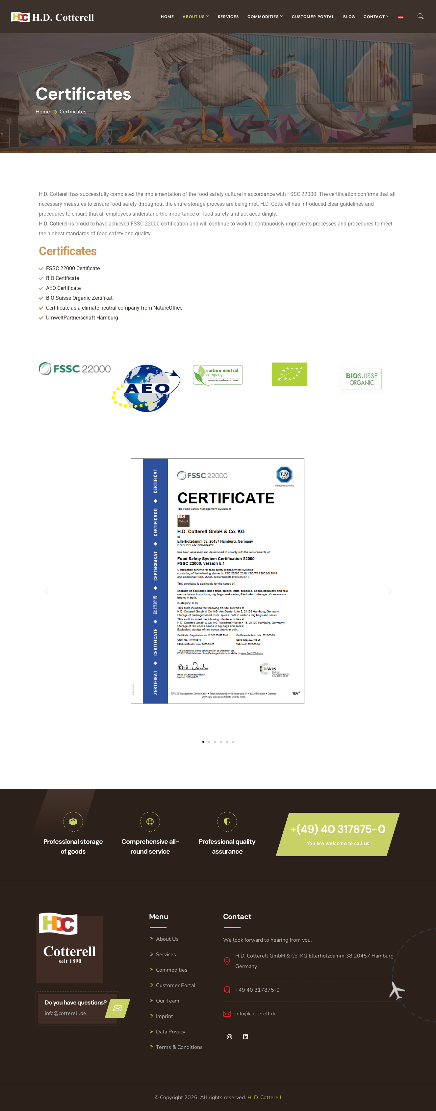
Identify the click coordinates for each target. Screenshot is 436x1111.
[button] (46, 591)
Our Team (167, 1001)
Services (228, 16)
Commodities (263, 16)
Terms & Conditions (179, 1047)
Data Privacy (170, 1031)
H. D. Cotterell (264, 1097)
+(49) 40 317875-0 (337, 829)
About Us (194, 16)
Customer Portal (313, 16)
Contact (374, 16)
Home (167, 16)
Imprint (164, 1016)
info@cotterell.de (65, 1013)
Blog (349, 16)
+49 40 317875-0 (257, 990)
